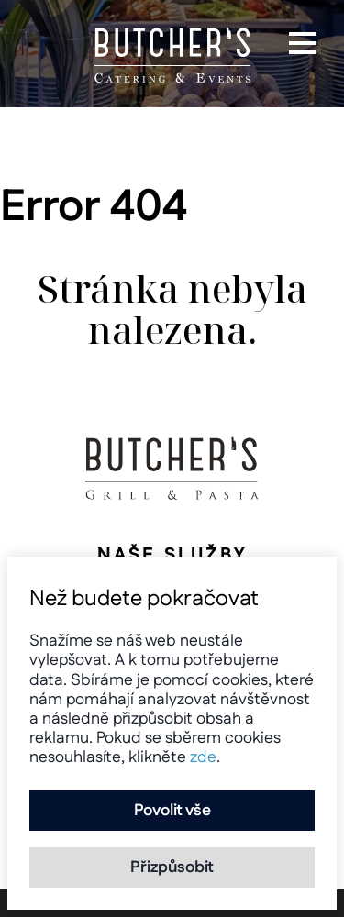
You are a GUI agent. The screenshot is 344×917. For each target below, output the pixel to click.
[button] (302, 43)
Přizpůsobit (172, 867)
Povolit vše (172, 810)
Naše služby (172, 555)
